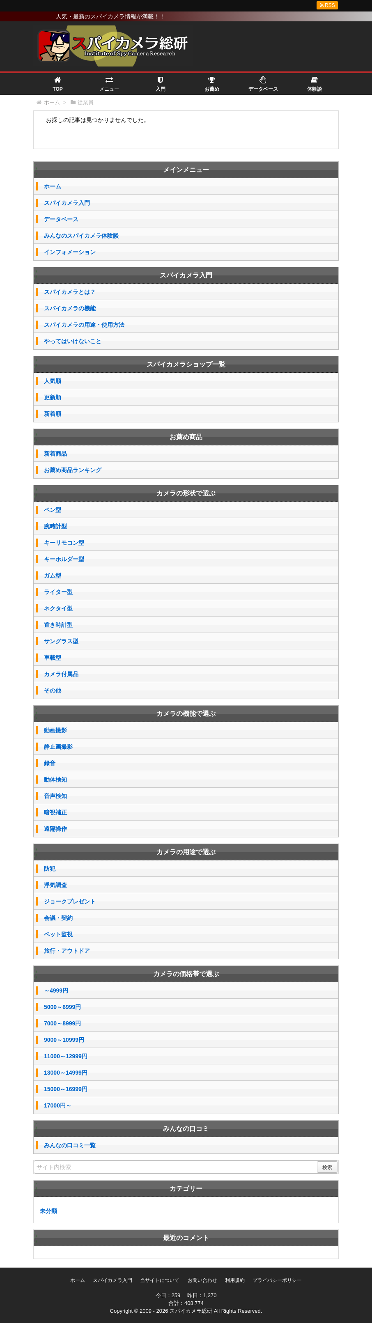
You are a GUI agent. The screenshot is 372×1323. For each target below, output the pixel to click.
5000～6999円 (62, 1007)
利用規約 (235, 1280)
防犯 (49, 868)
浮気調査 (55, 885)
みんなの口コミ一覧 (70, 1145)
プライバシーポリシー (277, 1280)
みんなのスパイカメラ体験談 (81, 235)
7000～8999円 (62, 1023)
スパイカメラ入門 (67, 203)
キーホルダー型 (64, 559)
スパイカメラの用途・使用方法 (84, 325)
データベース (61, 219)
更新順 (52, 397)
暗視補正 (55, 812)
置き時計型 (58, 625)
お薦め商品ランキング (72, 470)
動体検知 (55, 779)
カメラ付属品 (61, 674)
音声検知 (55, 796)
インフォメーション (70, 252)
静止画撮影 (58, 747)
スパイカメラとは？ (70, 292)
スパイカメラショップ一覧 (186, 364)
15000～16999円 (65, 1089)
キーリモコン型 (64, 543)
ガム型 (52, 575)
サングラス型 (61, 641)
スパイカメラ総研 (191, 1311)
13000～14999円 (65, 1072)
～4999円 (56, 990)
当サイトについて (159, 1280)
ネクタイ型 (58, 608)
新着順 (52, 414)
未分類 (48, 1211)
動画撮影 (55, 730)
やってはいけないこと (72, 341)
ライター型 (58, 592)
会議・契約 (58, 918)
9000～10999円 (64, 1040)
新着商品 (55, 453)
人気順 (52, 381)
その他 (52, 690)
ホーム (52, 186)
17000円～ (57, 1105)
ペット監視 (58, 934)
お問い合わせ (202, 1280)
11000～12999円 (65, 1056)
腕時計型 (55, 526)
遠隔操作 (55, 829)
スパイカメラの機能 (70, 308)
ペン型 (52, 510)
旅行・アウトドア (67, 951)
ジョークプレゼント (70, 901)
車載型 (52, 657)
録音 (49, 763)
